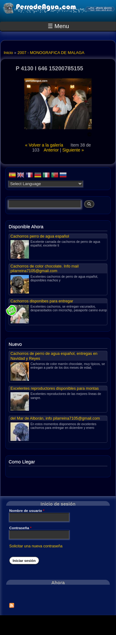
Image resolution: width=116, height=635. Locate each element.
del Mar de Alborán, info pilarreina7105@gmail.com (55, 418)
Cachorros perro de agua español (39, 236)
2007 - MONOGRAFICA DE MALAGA (51, 52)
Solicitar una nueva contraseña (35, 546)
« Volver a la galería (45, 145)
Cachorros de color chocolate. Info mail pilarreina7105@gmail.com (44, 268)
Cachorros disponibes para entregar (41, 301)
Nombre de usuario (26, 511)
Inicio (8, 52)
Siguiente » (73, 149)
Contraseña (20, 528)
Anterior (51, 149)
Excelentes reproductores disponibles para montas (54, 388)
